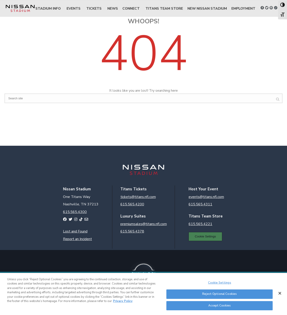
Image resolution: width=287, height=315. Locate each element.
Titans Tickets (133, 189)
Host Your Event (203, 189)
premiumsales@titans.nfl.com (143, 224)
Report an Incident (77, 239)
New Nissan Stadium (207, 8)
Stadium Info (48, 8)
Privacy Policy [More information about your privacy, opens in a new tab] (123, 303)
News (112, 8)
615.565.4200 (132, 204)
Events (73, 8)
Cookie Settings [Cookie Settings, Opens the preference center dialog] (219, 284)
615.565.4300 (75, 211)
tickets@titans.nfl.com (138, 196)
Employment (243, 8)
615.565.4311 (200, 204)
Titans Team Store (164, 8)
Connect (131, 8)
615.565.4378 (132, 231)
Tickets (94, 8)
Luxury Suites (133, 216)
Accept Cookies (219, 307)
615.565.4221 (200, 224)
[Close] (280, 295)
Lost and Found (75, 231)
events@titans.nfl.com (206, 196)
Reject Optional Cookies (219, 296)
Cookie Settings (205, 236)
